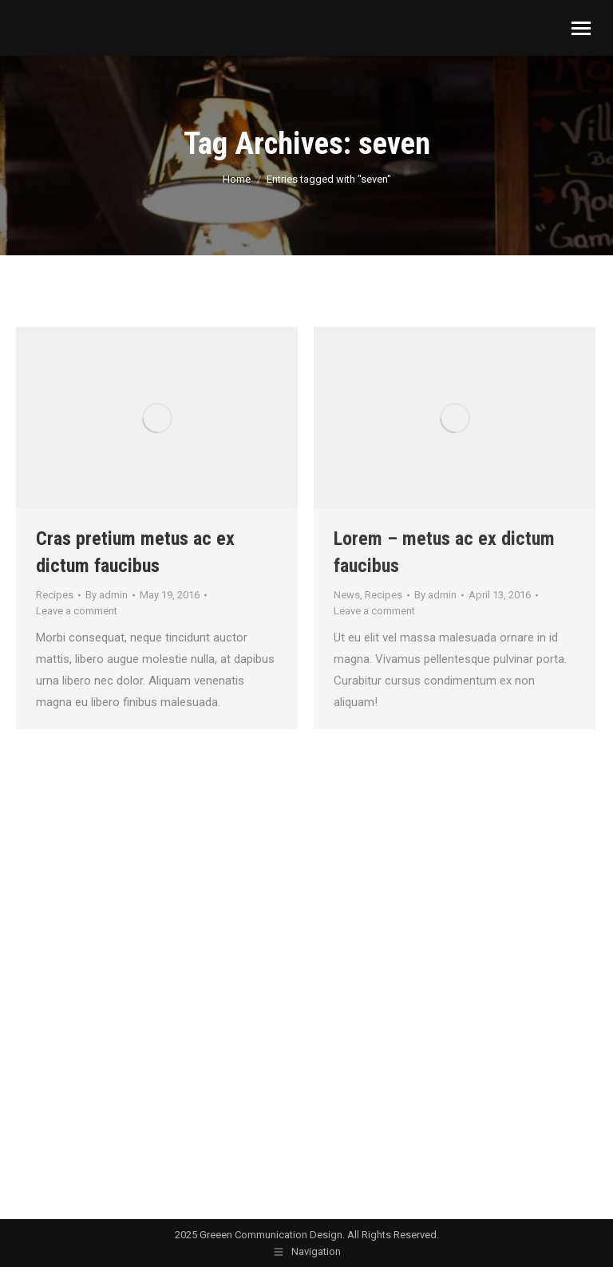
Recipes (54, 595)
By (106, 595)
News (347, 595)
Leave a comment (76, 611)
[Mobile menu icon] (581, 28)
